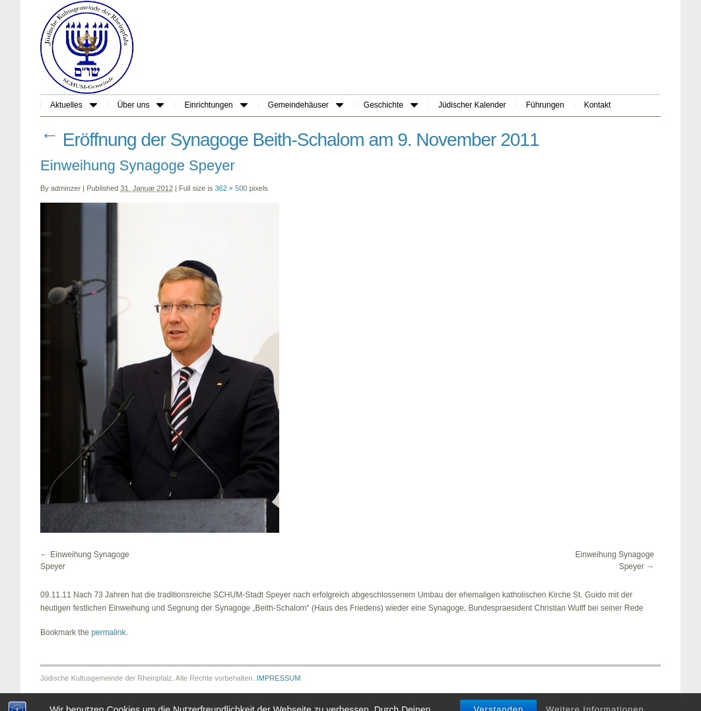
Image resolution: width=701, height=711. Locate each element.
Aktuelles (73, 105)
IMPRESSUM (279, 678)
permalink (108, 632)
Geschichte (391, 105)
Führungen (545, 105)
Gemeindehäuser (305, 105)
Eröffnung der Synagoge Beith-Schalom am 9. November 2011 (289, 139)
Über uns (140, 105)
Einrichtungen (215, 105)
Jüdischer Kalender (472, 105)
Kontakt (597, 105)
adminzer (66, 188)
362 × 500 (231, 188)
